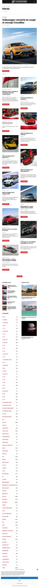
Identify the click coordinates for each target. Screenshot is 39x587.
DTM (3, 456)
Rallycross (4, 527)
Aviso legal (25, 585)
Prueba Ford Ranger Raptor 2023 (11, 302)
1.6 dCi (3, 362)
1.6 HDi (3, 368)
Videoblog (4, 564)
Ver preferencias (19, 583)
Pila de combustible (6, 513)
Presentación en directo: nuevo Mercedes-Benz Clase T (27, 338)
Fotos (3, 470)
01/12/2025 (9, 288)
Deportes (4, 453)
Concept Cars (4, 257)
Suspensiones (5, 550)
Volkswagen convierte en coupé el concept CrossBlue (19, 21)
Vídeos (8, 257)
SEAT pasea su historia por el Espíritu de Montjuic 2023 (12, 297)
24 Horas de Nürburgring (7, 408)
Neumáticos (5, 493)
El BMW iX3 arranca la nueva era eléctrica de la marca (12, 286)
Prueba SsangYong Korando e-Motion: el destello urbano (11, 291)
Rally (3, 525)
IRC (3, 476)
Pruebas (4, 519)
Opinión (4, 505)
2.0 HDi (3, 393)
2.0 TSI (3, 399)
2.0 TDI (3, 396)
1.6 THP (3, 382)
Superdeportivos (6, 547)
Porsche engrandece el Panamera (27, 98)
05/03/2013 (3, 195)
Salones (7, 190)
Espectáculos (5, 462)
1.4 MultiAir (4, 342)
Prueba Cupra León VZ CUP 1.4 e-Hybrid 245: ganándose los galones (12, 307)
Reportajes (4, 533)
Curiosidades (5, 442)
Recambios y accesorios (7, 530)
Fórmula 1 (4, 468)
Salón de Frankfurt (6, 536)
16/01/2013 (3, 262)
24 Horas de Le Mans (6, 405)
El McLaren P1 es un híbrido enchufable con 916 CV (28, 242)
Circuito (4, 422)
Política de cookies (14, 585)
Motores (4, 490)
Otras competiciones (7, 507)
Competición (5, 428)
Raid (3, 522)
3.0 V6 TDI (4, 413)
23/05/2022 (23, 319)
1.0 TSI (3, 328)
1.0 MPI (3, 325)
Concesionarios (5, 436)
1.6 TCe (3, 376)
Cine (3, 419)
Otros (3, 510)
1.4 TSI (3, 348)
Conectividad (5, 439)
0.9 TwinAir (4, 319)
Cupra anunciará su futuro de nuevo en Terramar (29, 318)
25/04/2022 (23, 339)
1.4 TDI (3, 345)
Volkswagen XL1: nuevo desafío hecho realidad (27, 207)
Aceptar (19, 577)
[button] (37, 569)
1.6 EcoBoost (5, 365)
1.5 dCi (3, 351)
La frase (4, 479)
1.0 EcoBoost (5, 322)
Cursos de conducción (7, 445)
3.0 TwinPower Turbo (7, 411)
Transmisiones (5, 559)
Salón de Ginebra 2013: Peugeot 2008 (8, 193)
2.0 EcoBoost (5, 391)
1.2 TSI (3, 336)
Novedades (4, 190)
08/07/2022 (23, 299)
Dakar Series (5, 450)
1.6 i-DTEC (4, 371)
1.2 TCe (3, 334)
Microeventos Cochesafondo (6, 89)
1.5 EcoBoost (5, 354)
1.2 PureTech (5, 331)
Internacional (5, 473)
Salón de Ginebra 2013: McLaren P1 (8, 156)
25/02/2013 (22, 209)
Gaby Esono (8, 159)
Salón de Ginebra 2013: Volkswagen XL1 (27, 170)
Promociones (5, 516)
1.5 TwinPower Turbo (7, 359)
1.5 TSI (3, 356)
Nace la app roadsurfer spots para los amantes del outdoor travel (29, 298)
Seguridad (4, 542)
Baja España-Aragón (7, 416)
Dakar (3, 448)
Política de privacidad (21, 585)
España (3, 459)
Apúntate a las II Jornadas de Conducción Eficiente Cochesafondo (10, 93)
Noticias (4, 496)
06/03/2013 (3, 159)
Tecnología (4, 553)
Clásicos (4, 425)
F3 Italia (4, 465)
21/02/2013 (3, 232)
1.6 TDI (3, 379)
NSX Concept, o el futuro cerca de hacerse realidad (9, 259)
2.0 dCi (3, 388)
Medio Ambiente (5, 482)
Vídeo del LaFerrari (7, 123)
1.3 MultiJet (5, 339)
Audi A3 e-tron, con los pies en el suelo (9, 229)
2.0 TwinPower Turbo (7, 402)
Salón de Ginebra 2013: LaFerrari (27, 134)
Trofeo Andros (5, 562)
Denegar (19, 580)
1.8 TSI (3, 385)
